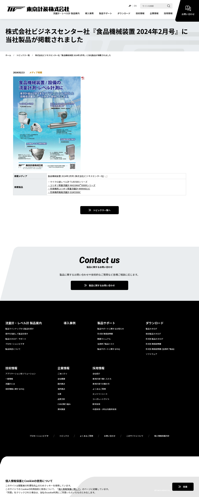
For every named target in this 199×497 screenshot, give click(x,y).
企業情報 (154, 13)
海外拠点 (61, 389)
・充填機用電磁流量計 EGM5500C (64, 192)
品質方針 (61, 399)
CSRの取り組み (64, 404)
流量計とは (10, 384)
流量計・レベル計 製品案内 (66, 13)
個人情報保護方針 (161, 436)
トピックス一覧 (23, 55)
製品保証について (13, 349)
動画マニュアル (104, 339)
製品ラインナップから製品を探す (19, 329)
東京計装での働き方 (101, 384)
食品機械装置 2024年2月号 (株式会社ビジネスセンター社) (78, 176)
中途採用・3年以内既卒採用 (104, 409)
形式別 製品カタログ (154, 339)
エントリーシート (100, 394)
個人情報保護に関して (69, 489)
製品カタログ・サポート (15, 339)
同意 (185, 486)
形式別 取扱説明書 (105, 334)
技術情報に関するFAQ (14, 389)
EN (135, 6)
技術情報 (140, 13)
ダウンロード (123, 13)
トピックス (64, 436)
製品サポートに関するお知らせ (110, 329)
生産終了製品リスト (105, 344)
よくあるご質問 (99, 389)
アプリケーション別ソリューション (20, 374)
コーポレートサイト (101, 399)
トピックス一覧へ (102, 210)
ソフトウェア (151, 354)
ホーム (8, 55)
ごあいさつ (62, 374)
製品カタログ (151, 329)
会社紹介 (96, 374)
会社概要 (61, 379)
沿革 (59, 394)
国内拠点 (61, 384)
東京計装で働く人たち (102, 379)
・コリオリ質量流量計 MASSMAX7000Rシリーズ (71, 185)
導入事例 (89, 13)
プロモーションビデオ (14, 344)
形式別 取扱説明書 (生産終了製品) (160, 349)
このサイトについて (134, 436)
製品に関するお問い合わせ (102, 285)
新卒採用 (96, 404)
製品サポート (105, 13)
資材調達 (61, 409)
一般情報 (9, 379)
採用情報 (168, 13)
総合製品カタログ (153, 334)
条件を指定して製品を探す (16, 334)
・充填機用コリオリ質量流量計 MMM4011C (69, 188)
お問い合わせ (109, 436)
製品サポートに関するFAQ (108, 349)
